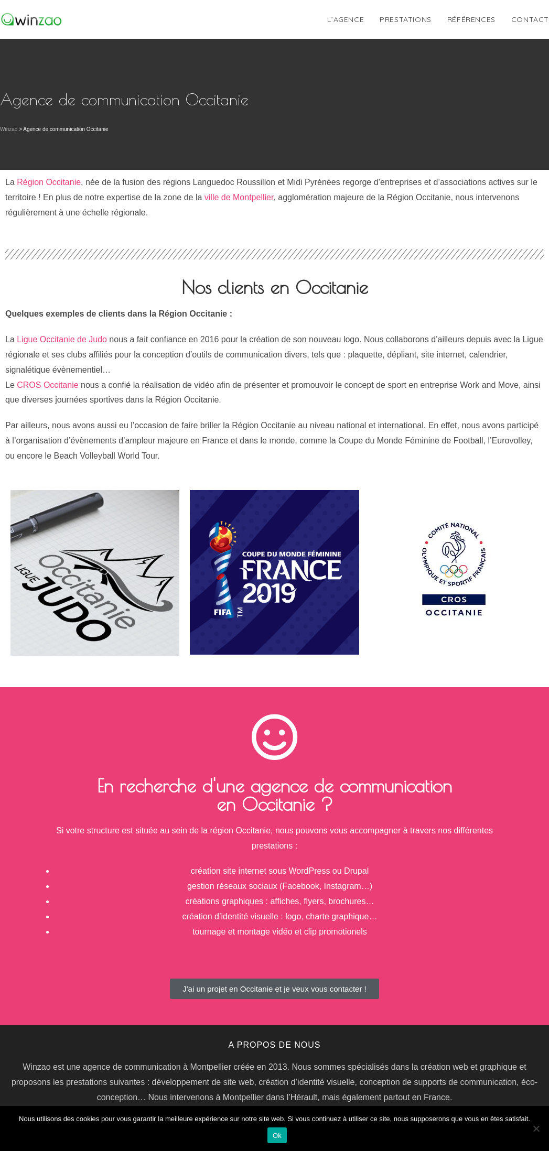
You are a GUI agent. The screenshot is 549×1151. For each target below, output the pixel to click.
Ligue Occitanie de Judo (62, 339)
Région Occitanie (49, 182)
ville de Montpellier (239, 197)
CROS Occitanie (47, 385)
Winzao (8, 129)
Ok (277, 1135)
